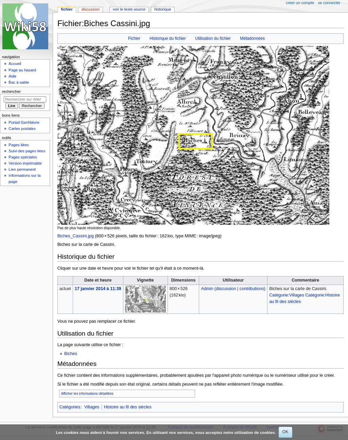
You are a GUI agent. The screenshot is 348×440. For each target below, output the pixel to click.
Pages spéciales (22, 157)
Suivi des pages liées (26, 151)
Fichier (134, 38)
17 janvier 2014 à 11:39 (98, 288)
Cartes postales (22, 128)
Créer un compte (300, 3)
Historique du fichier (168, 38)
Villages (91, 407)
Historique (162, 9)
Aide (12, 76)
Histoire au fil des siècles (128, 407)
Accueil (14, 64)
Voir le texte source (129, 9)
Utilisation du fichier (212, 38)
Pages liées (18, 145)
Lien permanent (22, 169)
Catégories (69, 407)
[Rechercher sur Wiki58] (25, 99)
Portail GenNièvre (23, 122)
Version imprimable (24, 163)
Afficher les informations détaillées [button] (87, 393)
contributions (252, 288)
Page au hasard (22, 70)
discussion (226, 288)
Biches (70, 353)
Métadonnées (252, 38)
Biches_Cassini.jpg (75, 236)
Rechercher (11, 91)
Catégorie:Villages (286, 295)
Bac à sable (18, 82)
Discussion (91, 9)
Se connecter (329, 3)
